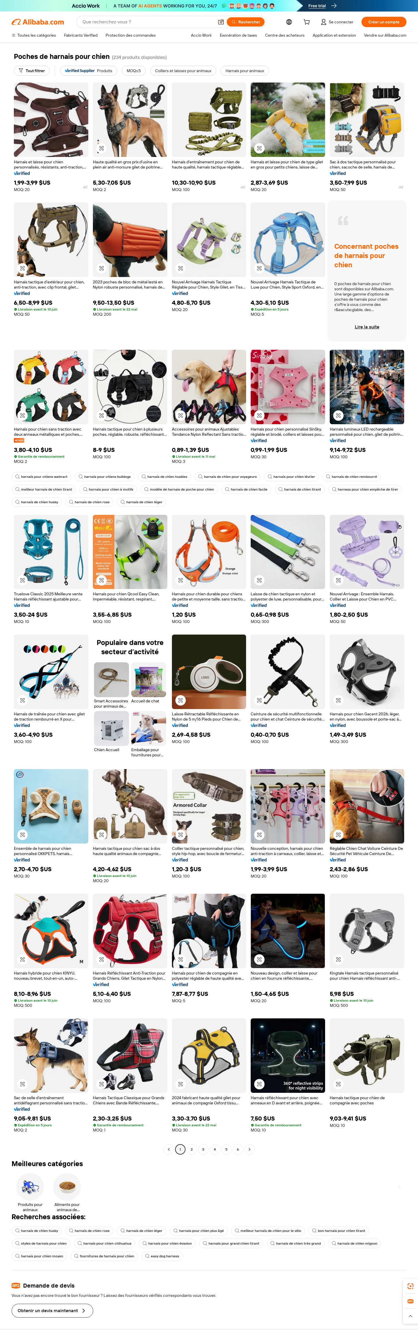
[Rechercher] (246, 22)
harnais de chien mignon (354, 1243)
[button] (221, 21)
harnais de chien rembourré (351, 476)
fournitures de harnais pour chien (104, 1256)
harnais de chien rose (89, 502)
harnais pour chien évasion (167, 1243)
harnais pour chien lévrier (291, 476)
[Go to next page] (249, 1149)
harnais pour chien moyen (39, 1256)
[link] (410, 1286)
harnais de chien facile (246, 489)
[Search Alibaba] (148, 22)
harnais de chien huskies (164, 476)
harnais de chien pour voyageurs (227, 476)
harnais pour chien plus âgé (198, 1230)
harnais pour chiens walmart (41, 476)
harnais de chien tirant (299, 489)
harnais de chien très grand (295, 1243)
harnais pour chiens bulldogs (104, 476)
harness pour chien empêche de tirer (365, 489)
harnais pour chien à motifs (108, 489)
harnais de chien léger (141, 502)
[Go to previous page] (169, 1149)
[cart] (307, 22)
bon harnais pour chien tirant (338, 1230)
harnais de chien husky (36, 502)
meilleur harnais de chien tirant (43, 489)
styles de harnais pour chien (41, 1243)
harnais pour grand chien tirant (231, 1243)
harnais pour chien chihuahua (105, 1243)
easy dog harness (162, 1256)
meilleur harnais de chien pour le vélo (268, 1230)
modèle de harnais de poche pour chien (179, 489)
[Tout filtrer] (32, 71)
